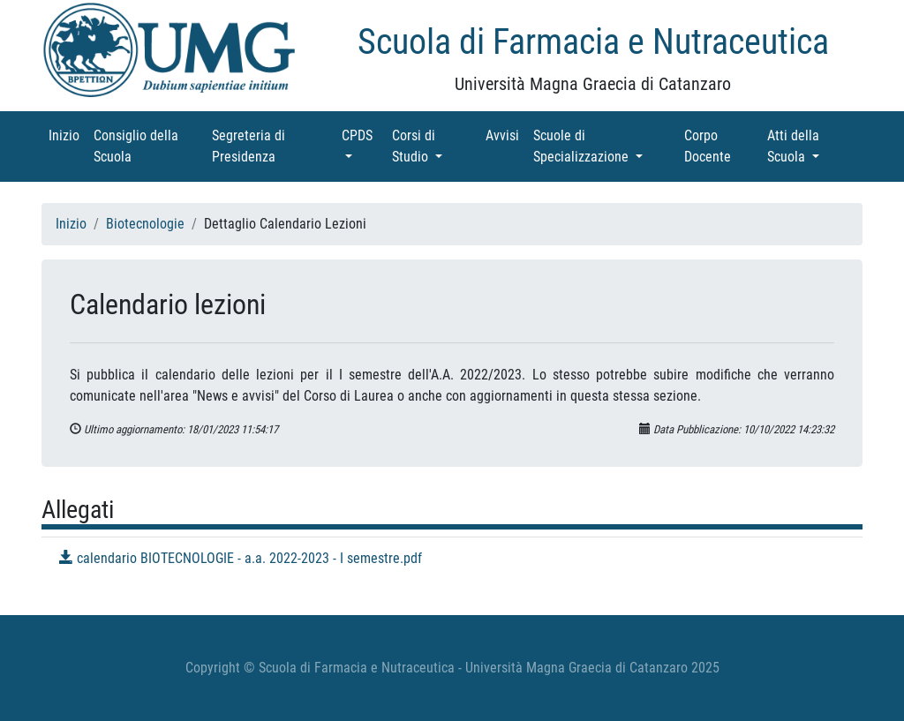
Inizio (68, 134)
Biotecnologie (145, 223)
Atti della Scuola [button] (812, 146)
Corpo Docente (722, 146)
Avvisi (506, 134)
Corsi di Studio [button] (435, 146)
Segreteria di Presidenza (268, 146)
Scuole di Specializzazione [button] (605, 146)
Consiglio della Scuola (137, 146)
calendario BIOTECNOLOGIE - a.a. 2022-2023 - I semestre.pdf (240, 558)
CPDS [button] (363, 134)
